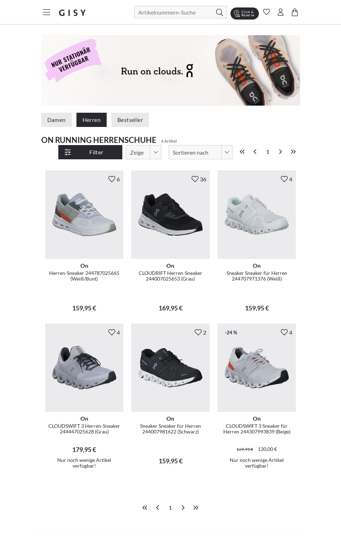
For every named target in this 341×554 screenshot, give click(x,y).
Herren (91, 119)
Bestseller (130, 119)
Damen (56, 119)
